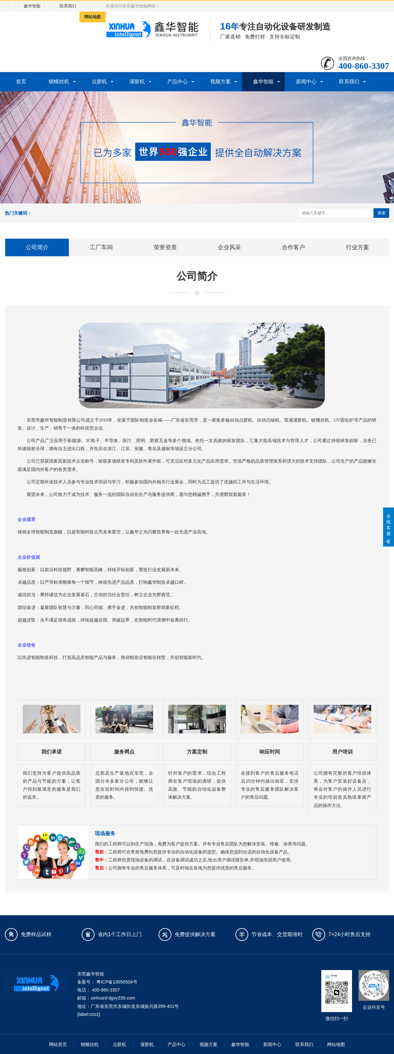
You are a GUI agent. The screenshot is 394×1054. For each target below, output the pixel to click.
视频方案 (220, 81)
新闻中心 (306, 81)
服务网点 (124, 751)
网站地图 (92, 16)
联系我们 (68, 6)
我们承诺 (51, 751)
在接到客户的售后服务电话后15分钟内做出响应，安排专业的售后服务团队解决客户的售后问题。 (270, 785)
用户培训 (342, 751)
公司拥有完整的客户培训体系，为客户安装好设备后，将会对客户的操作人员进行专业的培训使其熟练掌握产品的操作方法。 (342, 789)
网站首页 (58, 1044)
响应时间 (269, 751)
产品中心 (177, 81)
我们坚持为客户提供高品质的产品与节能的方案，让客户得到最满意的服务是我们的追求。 (51, 785)
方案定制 (197, 751)
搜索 (381, 212)
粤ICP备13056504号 (116, 981)
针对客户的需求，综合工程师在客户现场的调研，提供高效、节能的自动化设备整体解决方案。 (197, 785)
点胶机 (99, 81)
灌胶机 (137, 81)
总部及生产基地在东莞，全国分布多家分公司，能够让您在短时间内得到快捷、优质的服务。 (124, 785)
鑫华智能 (32, 6)
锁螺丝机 (59, 81)
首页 (21, 81)
